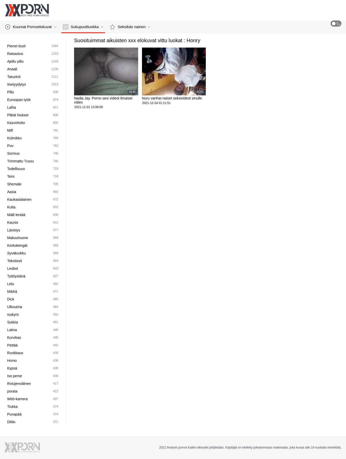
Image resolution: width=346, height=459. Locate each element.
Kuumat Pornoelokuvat (30, 26)
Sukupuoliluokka (83, 26)
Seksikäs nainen (130, 26)
